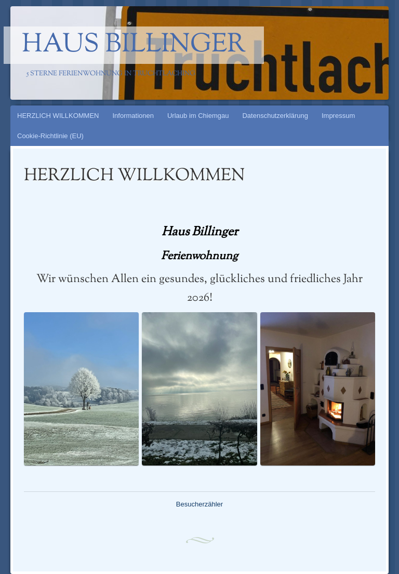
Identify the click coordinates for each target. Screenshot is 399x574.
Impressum (338, 115)
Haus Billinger (134, 45)
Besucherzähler (199, 504)
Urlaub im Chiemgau (198, 115)
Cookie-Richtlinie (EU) (50, 136)
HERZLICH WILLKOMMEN (58, 115)
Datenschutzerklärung (275, 115)
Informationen (133, 115)
